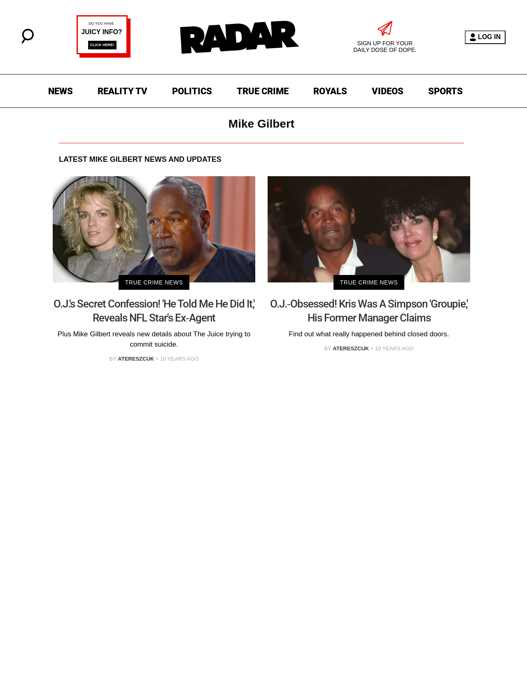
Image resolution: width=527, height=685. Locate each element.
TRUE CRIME (263, 91)
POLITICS (192, 91)
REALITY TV (122, 91)
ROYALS (330, 91)
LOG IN (485, 37)
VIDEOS (387, 91)
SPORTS (445, 91)
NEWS (60, 91)
